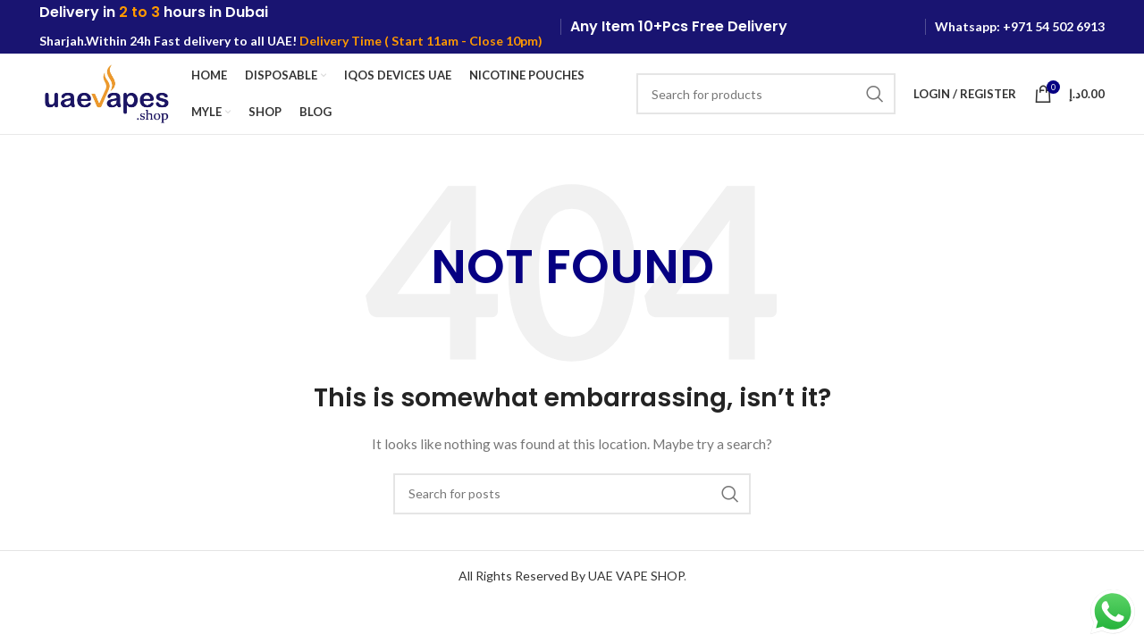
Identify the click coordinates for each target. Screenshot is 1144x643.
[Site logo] (106, 92)
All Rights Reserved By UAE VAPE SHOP (571, 575)
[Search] (766, 93)
